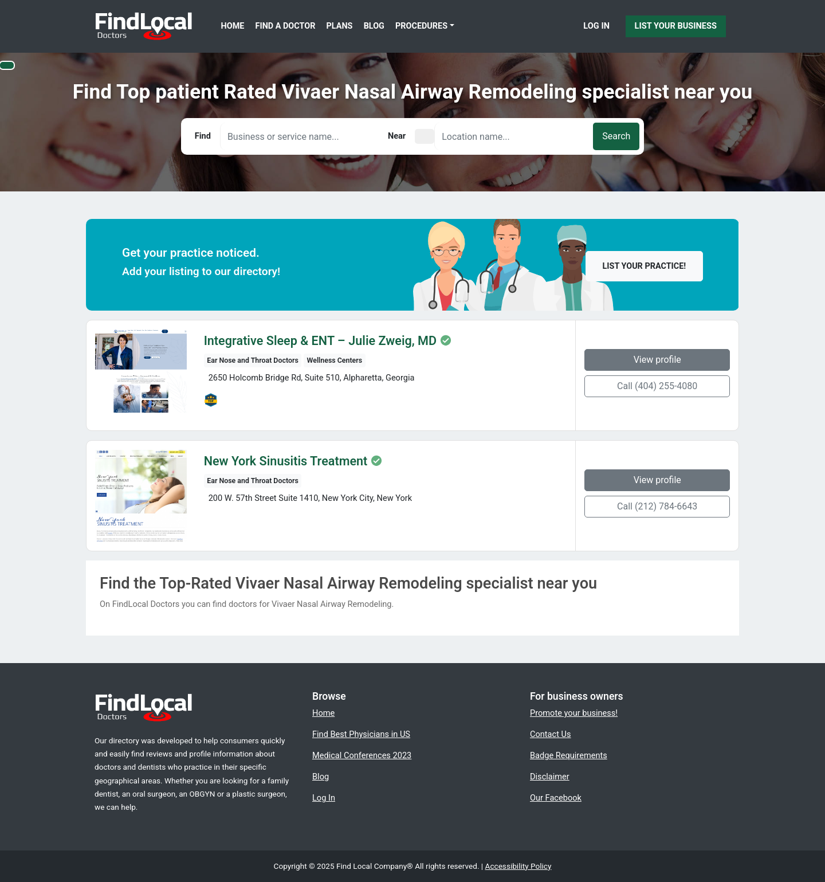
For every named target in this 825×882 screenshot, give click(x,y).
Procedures (421, 26)
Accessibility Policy (518, 866)
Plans (340, 26)
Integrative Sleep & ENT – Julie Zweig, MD (320, 341)
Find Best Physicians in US (361, 734)
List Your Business (676, 26)
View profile (657, 359)
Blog (374, 26)
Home (233, 26)
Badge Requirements (568, 755)
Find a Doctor (286, 26)
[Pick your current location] (424, 136)
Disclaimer (549, 776)
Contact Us (550, 734)
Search (616, 136)
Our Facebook (556, 798)
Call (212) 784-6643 (657, 506)
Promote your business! (574, 713)
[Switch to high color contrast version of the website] (7, 65)
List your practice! (644, 266)
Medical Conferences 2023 (361, 755)
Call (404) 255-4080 (657, 386)
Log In (596, 26)
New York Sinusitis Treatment (286, 461)
